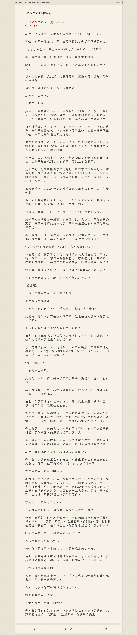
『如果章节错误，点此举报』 (45, 22)
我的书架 (118, 2)
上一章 (33, 629)
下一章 (104, 629)
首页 (16, 2)
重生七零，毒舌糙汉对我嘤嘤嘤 (27, 2)
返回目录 (68, 629)
